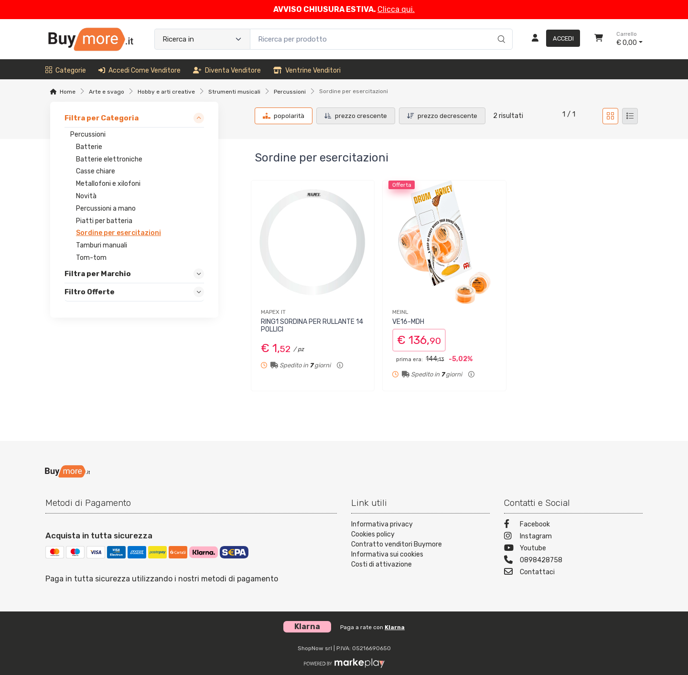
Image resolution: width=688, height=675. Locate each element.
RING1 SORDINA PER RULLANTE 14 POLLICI (312, 326)
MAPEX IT (273, 312)
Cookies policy (373, 534)
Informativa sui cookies (387, 554)
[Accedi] (552, 39)
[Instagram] (573, 537)
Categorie (65, 70)
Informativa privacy (382, 524)
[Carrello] (599, 39)
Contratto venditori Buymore (396, 544)
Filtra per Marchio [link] (97, 273)
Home (67, 91)
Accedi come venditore (139, 70)
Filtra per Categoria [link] (101, 118)
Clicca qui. (396, 9)
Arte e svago (106, 91)
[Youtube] (573, 549)
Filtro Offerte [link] (89, 292)
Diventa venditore (227, 70)
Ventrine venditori (307, 70)
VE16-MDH (408, 322)
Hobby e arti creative (166, 91)
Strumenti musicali (234, 91)
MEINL (400, 312)
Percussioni (290, 91)
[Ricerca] (500, 29)
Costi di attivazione (381, 564)
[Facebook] (573, 525)
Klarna (395, 627)
